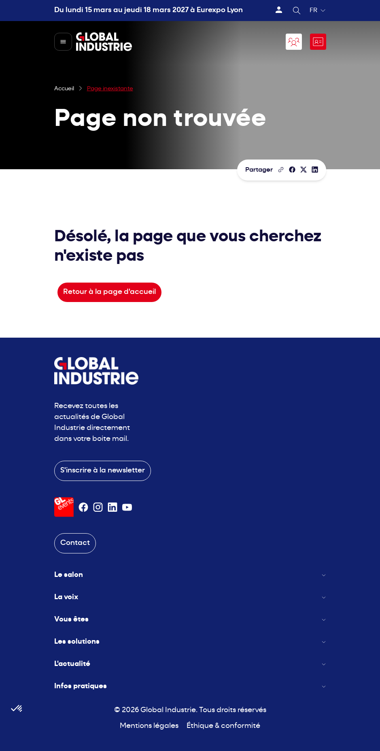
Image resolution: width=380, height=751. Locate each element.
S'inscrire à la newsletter (102, 470)
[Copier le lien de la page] (281, 169)
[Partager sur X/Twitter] (303, 169)
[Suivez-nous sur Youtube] (127, 507)
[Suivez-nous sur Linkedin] (112, 507)
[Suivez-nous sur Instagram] (98, 507)
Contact (75, 543)
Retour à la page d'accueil (109, 292)
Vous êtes (190, 619)
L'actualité (190, 664)
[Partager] (292, 169)
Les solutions (190, 642)
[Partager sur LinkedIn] (315, 169)
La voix (190, 597)
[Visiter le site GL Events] (64, 507)
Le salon (190, 575)
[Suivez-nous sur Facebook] (83, 507)
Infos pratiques (190, 686)
